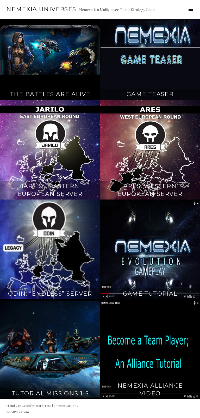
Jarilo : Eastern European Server (50, 190)
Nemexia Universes (41, 9)
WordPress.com (17, 412)
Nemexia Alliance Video (150, 389)
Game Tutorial (150, 293)
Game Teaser (150, 94)
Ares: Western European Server (150, 190)
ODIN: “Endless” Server (50, 293)
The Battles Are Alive (50, 94)
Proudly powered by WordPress (28, 405)
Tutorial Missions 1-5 (50, 393)
